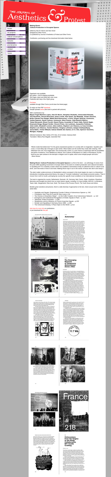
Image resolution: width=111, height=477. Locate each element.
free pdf (45, 210)
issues (9, 28)
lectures (10, 41)
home (9, 53)
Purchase (33, 102)
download (47, 107)
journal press (12, 45)
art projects (11, 33)
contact (10, 49)
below (42, 109)
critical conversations (15, 37)
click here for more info (37, 208)
